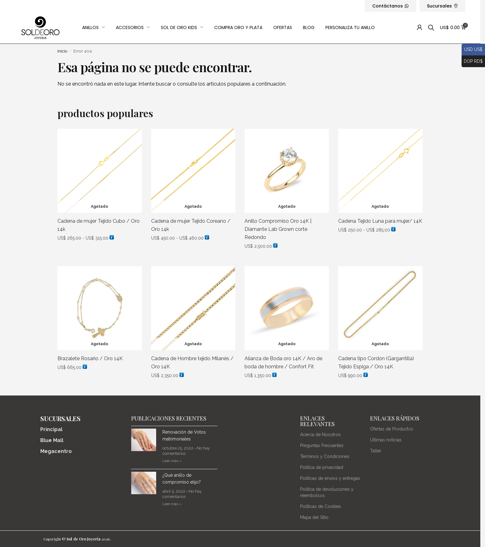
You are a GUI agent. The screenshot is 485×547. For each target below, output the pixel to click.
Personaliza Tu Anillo (350, 27)
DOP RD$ (472, 61)
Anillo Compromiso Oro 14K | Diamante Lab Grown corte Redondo (278, 229)
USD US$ (472, 50)
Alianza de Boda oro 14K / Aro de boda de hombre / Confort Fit (283, 363)
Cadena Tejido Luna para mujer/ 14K (380, 221)
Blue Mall (51, 440)
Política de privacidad (321, 467)
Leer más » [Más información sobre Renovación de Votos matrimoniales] (171, 461)
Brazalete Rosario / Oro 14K (90, 358)
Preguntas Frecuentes (322, 445)
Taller (375, 450)
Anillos (93, 27)
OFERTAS (282, 27)
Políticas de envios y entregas (330, 478)
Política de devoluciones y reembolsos (327, 492)
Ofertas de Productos (391, 428)
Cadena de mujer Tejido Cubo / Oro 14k (98, 225)
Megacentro (56, 451)
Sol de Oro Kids (182, 27)
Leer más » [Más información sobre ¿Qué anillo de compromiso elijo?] (171, 504)
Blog (308, 27)
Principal (51, 429)
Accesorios (133, 27)
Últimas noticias (386, 439)
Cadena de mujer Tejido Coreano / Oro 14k (190, 225)
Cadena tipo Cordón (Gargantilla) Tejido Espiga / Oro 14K (376, 363)
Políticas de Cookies (320, 506)
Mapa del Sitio (314, 517)
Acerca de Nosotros (320, 434)
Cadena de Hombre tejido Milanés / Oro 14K (192, 363)
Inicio (62, 50)
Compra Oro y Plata (238, 27)
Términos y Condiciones (324, 456)
